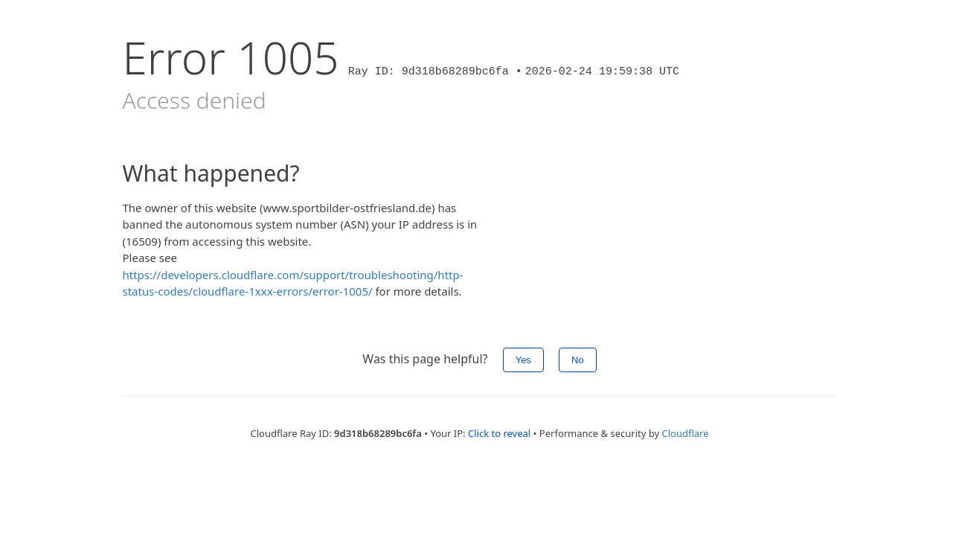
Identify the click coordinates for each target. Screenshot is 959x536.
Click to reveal (499, 433)
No (577, 360)
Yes (523, 360)
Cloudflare (684, 433)
